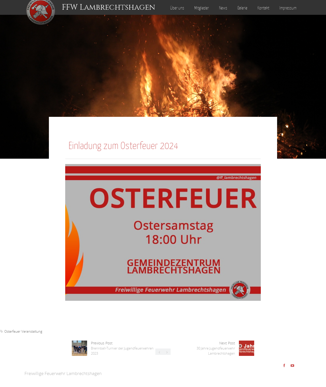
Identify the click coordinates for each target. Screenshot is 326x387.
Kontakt (263, 8)
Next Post (216, 348)
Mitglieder (201, 8)
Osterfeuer (12, 331)
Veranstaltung (31, 331)
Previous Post (122, 348)
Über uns (177, 8)
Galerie (242, 8)
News (223, 8)
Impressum (287, 8)
